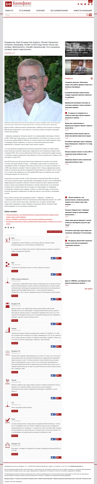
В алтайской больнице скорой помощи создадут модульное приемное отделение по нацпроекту (78, 95)
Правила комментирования (45, 478)
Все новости (89, 289)
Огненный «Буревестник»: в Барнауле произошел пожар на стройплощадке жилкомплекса (77, 212)
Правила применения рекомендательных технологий (67, 478)
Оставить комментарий (55, 232)
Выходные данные (9, 478)
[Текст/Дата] (90, 15)
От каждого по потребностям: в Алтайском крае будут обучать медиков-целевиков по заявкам (77, 115)
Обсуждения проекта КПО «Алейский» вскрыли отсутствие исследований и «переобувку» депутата (78, 243)
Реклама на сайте (86, 478)
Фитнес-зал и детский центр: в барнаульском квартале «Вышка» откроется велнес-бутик (78, 125)
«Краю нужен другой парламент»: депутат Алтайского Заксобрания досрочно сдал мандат (78, 222)
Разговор (40, 10)
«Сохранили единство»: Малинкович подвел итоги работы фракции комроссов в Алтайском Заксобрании (78, 84)
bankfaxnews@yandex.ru (76, 466)
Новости (9, 10)
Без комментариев (59, 10)
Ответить (14, 255)
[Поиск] (87, 15)
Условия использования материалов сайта (26, 478)
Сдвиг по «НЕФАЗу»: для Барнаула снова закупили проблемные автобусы (29, 219)
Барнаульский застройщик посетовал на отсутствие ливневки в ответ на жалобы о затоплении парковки (78, 105)
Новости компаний (83, 10)
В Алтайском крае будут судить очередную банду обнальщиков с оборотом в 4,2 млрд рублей (78, 144)
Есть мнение (24, 10)
